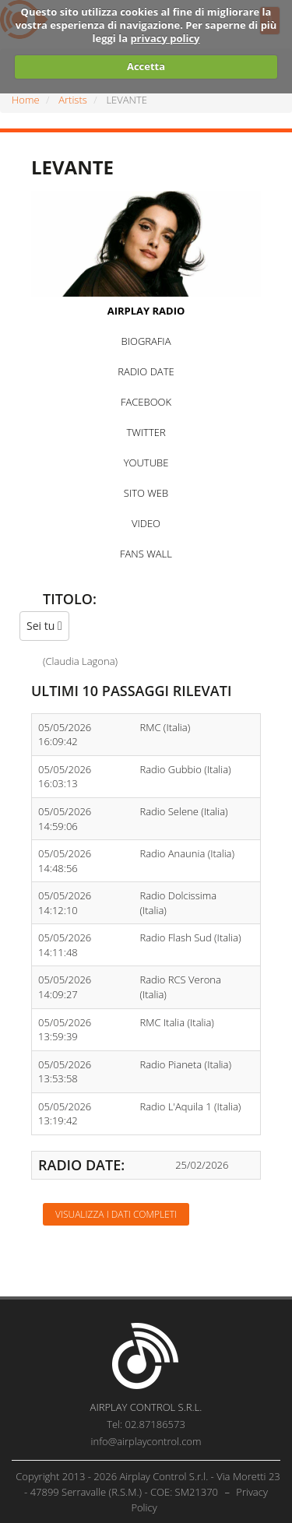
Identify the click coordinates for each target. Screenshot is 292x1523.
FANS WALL (146, 554)
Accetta (146, 66)
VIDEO (146, 523)
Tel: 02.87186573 (146, 1424)
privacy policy (164, 38)
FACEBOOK (146, 402)
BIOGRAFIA (146, 341)
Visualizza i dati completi (116, 1214)
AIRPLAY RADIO (146, 311)
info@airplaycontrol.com (146, 1441)
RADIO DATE (146, 371)
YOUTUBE (146, 462)
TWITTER (145, 432)
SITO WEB (146, 493)
